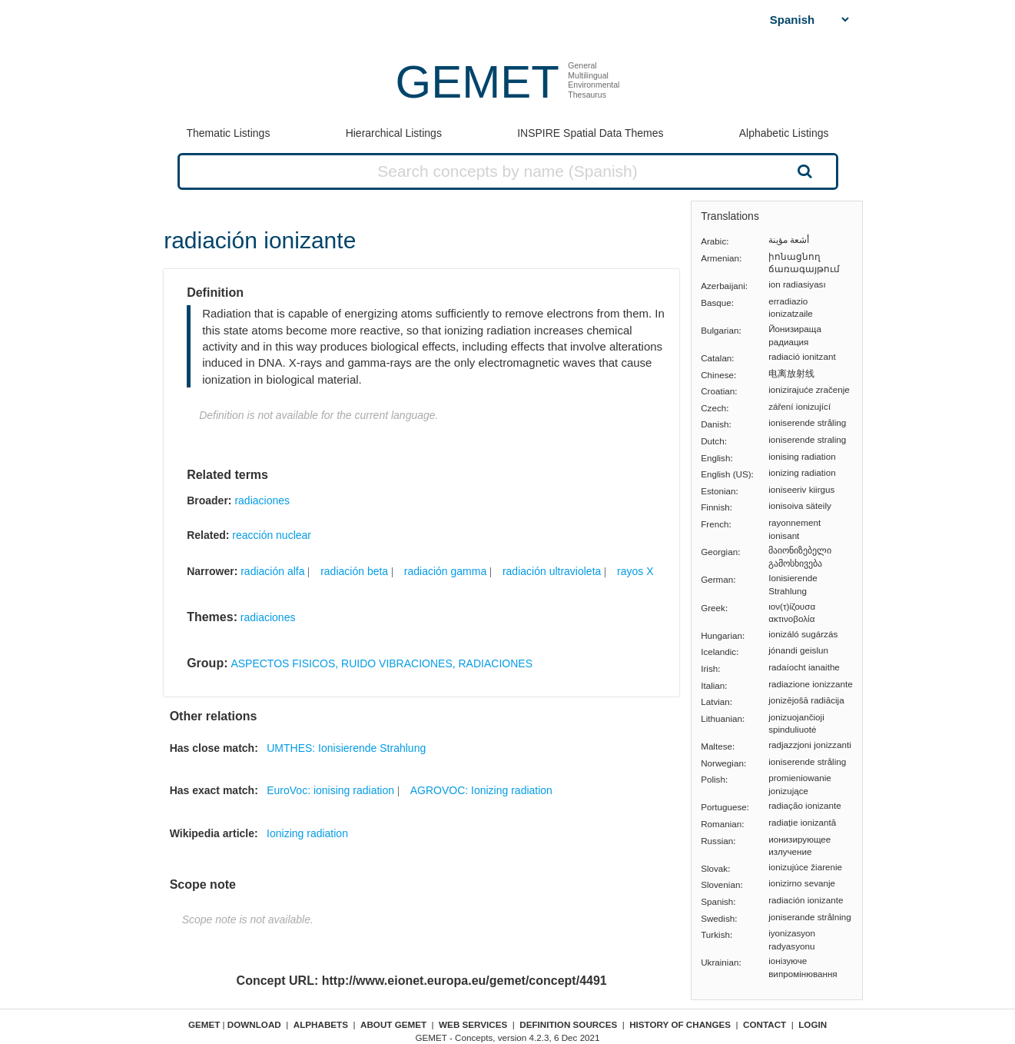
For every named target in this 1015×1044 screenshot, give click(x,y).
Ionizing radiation (307, 833)
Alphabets (321, 1024)
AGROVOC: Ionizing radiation (481, 790)
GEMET (477, 82)
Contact (764, 1024)
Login (812, 1024)
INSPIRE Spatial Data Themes (590, 133)
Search (803, 171)
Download (254, 1024)
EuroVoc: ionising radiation (330, 790)
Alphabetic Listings (784, 133)
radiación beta (354, 571)
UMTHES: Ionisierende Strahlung (346, 748)
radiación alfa (272, 571)
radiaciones (262, 500)
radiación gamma (445, 571)
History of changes (680, 1024)
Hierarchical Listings (394, 133)
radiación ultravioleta (552, 571)
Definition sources (568, 1024)
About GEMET (393, 1024)
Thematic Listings (228, 133)
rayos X (635, 571)
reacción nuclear (271, 535)
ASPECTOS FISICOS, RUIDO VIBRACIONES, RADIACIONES (381, 663)
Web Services (473, 1024)
